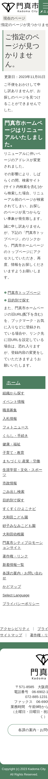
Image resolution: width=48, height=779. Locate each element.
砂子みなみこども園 (19, 526)
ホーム (13, 382)
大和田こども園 (15, 517)
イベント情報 (14, 402)
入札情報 (10, 419)
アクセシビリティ (15, 629)
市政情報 (10, 483)
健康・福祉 (11, 444)
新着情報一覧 (13, 565)
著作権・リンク (15, 556)
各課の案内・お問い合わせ (22, 575)
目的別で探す (18, 300)
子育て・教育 (13, 453)
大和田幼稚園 (13, 534)
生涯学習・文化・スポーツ (22, 472)
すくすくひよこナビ (19, 509)
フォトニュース (15, 427)
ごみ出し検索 (13, 492)
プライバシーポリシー (21, 604)
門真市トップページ (24, 293)
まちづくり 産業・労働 (21, 461)
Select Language (16, 595)
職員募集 (10, 410)
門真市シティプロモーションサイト (23, 545)
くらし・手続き (15, 436)
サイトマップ (11, 635)
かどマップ (12, 587)
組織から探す (13, 393)
